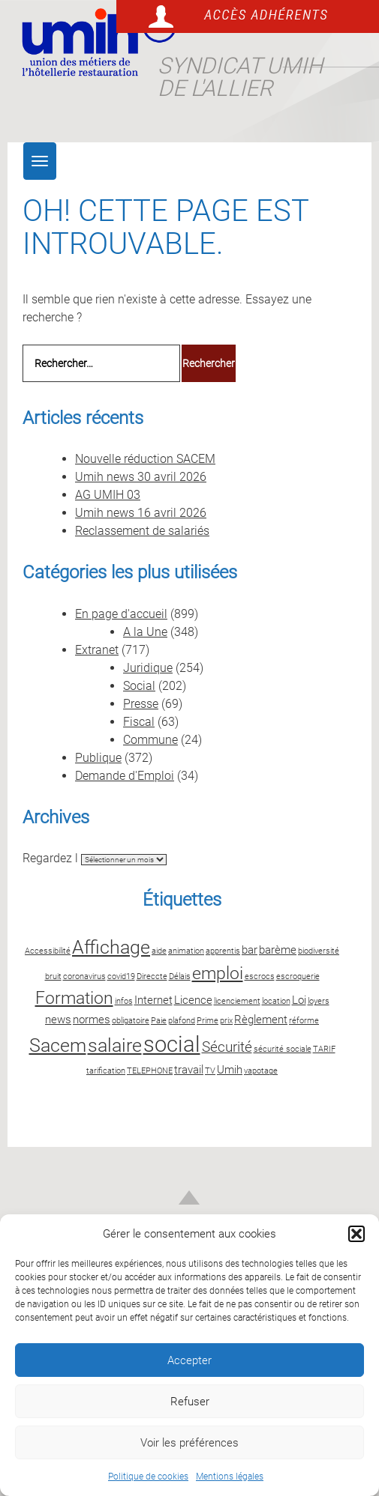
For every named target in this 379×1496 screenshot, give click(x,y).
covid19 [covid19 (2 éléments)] (121, 976)
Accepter (189, 1360)
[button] (356, 1233)
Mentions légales (229, 1476)
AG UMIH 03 (107, 495)
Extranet (97, 650)
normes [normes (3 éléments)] (91, 1019)
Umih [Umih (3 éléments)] (229, 1069)
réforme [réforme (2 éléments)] (304, 1021)
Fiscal (139, 722)
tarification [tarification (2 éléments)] (105, 1071)
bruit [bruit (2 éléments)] (53, 976)
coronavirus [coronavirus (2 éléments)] (84, 976)
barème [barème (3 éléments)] (277, 950)
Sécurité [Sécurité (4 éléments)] (227, 1047)
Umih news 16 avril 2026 (140, 513)
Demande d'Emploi (124, 776)
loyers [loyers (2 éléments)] (318, 1001)
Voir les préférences (189, 1443)
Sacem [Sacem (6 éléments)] (57, 1045)
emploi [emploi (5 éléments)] (217, 973)
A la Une (145, 632)
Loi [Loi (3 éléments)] (299, 1000)
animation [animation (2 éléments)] (186, 951)
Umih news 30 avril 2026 (140, 477)
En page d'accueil (121, 614)
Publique (98, 758)
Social (139, 686)
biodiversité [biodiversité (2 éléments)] (318, 951)
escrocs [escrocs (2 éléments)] (260, 976)
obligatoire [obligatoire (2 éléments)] (130, 1021)
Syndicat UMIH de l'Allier (240, 76)
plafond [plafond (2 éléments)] (181, 1021)
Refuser (189, 1401)
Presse (140, 704)
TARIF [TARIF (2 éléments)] (324, 1049)
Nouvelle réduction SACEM (145, 459)
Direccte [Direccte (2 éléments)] (152, 976)
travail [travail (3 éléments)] (188, 1069)
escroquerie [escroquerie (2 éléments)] (298, 976)
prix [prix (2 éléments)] (226, 1021)
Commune (150, 740)
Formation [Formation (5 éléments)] (74, 998)
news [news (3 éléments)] (58, 1019)
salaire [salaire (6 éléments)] (115, 1045)
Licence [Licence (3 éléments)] (193, 1000)
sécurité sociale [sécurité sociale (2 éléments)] (282, 1049)
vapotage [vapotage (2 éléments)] (261, 1071)
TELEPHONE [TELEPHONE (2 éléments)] (150, 1071)
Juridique (148, 668)
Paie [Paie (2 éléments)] (159, 1021)
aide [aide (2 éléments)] (159, 951)
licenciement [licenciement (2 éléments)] (237, 1001)
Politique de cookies (148, 1476)
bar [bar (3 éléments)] (249, 950)
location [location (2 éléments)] (276, 1001)
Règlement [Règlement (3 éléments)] (260, 1019)
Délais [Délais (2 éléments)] (180, 976)
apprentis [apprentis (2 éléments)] (223, 951)
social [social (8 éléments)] (171, 1044)
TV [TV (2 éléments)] (210, 1071)
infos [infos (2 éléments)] (124, 1001)
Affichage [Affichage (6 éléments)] (111, 947)
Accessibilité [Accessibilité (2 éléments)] (48, 951)
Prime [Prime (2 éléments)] (207, 1021)
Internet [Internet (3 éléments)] (153, 1000)
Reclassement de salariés (142, 531)
